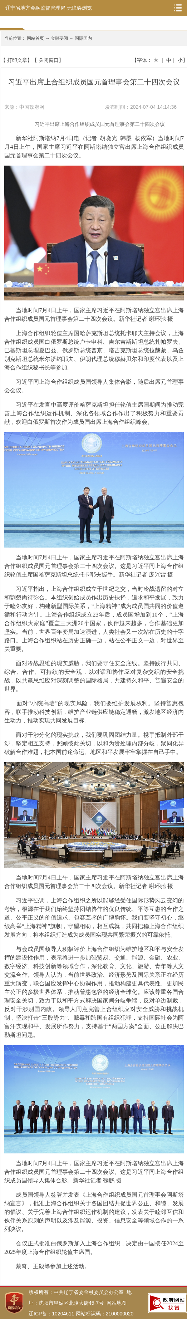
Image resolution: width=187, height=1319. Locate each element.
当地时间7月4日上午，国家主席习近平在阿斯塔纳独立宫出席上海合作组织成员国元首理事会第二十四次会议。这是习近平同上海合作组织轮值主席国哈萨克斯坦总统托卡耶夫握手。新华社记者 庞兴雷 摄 (94, 566)
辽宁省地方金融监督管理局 (35, 8)
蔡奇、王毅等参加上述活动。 (47, 1266)
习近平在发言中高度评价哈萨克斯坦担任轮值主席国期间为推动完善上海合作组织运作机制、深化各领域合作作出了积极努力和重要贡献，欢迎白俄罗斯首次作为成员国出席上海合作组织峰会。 (94, 413)
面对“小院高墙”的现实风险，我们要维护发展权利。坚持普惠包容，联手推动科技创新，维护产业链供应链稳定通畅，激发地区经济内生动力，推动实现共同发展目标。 (94, 712)
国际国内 (83, 38)
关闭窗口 (49, 60)
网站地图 (117, 1303)
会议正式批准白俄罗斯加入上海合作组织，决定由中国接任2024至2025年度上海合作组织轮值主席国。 (94, 1247)
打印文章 (17, 60)
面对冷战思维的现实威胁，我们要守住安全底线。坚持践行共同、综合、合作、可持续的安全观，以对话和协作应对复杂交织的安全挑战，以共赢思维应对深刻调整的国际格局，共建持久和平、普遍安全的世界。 (94, 676)
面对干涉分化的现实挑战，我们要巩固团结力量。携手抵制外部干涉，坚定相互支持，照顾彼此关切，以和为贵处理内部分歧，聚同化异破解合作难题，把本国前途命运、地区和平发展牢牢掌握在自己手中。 (94, 743)
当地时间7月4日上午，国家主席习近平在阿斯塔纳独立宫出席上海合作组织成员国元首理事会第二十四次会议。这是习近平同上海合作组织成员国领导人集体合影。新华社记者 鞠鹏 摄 (94, 1171)
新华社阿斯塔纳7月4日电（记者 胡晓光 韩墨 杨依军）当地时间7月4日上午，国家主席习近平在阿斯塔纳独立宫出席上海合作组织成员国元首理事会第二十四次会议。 (94, 146)
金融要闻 (59, 38)
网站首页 (35, 38)
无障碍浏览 (79, 8)
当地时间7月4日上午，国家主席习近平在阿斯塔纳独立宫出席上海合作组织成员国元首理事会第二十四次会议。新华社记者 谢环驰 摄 (94, 314)
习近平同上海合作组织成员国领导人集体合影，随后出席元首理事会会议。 (94, 386)
